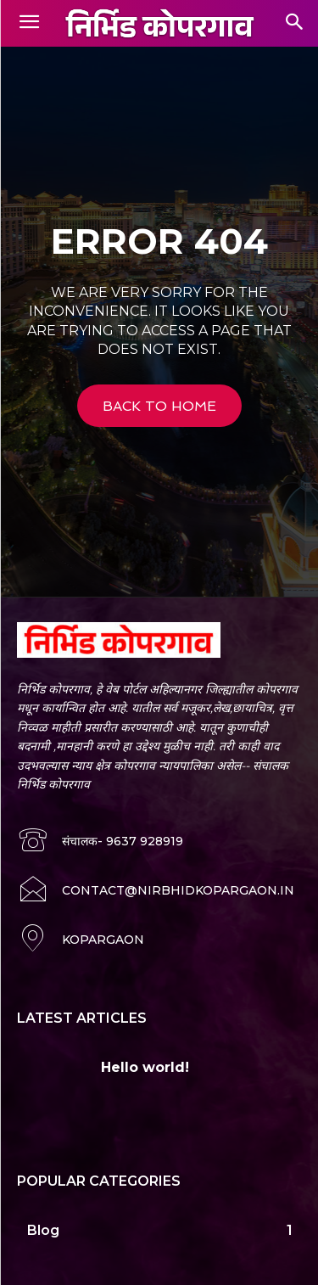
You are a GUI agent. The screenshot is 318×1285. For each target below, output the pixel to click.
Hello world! (145, 1067)
